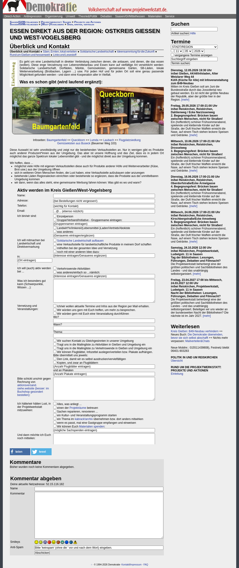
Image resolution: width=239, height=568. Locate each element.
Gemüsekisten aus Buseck (73, 143)
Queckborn (78, 140)
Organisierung (53, 16)
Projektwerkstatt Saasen (56, 22)
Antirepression (33, 16)
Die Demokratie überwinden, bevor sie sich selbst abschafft (197, 336)
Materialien (155, 16)
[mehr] (185, 99)
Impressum (135, 564)
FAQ (146, 564)
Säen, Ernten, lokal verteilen (60, 51)
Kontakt (125, 564)
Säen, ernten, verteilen (80, 24)
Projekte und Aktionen (87, 22)
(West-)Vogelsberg (52, 24)
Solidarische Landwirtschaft (97, 51)
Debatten (106, 16)
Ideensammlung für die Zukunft (135, 51)
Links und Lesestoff (64, 54)
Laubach (108, 140)
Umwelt (70, 16)
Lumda (94, 140)
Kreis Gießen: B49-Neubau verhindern (194, 331)
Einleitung (177, 373)
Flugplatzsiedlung (130, 140)
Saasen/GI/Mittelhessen (130, 16)
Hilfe (193, 33)
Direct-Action (12, 16)
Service (169, 16)
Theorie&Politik (87, 16)
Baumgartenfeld (57, 140)
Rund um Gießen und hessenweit (30, 54)
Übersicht (177, 360)
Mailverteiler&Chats (197, 341)
